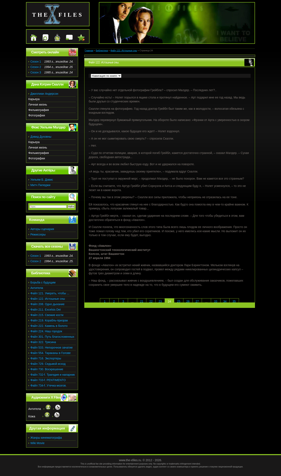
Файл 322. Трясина (43, 342)
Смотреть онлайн (45, 52)
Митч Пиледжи (40, 185)
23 (160, 301)
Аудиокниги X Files (46, 397)
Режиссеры (38, 234)
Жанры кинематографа (46, 437)
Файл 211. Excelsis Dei (45, 309)
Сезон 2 (35, 67)
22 (151, 301)
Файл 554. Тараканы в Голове (50, 353)
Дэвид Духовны (40, 136)
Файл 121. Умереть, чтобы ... (49, 293)
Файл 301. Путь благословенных (52, 336)
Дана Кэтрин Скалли (47, 84)
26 (188, 301)
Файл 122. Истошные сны (124, 50)
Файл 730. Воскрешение (46, 369)
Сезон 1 (35, 61)
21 (141, 301)
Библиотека (102, 50)
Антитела (36, 288)
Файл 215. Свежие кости (46, 315)
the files (57, 14)
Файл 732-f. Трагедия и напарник (52, 374)
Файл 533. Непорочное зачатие (51, 347)
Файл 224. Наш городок (46, 331)
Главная (89, 50)
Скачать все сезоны (47, 246)
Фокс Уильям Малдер (48, 127)
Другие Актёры (43, 170)
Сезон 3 (35, 72)
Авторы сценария (42, 229)
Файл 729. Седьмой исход (48, 363)
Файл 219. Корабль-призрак (49, 320)
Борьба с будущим (43, 282)
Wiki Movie (37, 443)
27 (197, 301)
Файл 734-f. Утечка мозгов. (48, 385)
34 (225, 301)
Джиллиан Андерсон (44, 93)
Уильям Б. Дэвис (41, 179)
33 (215, 301)
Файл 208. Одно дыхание (47, 304)
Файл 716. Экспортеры (45, 358)
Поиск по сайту (43, 197)
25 (178, 301)
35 (234, 301)
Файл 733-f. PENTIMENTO (48, 380)
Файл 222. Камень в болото (48, 325)
